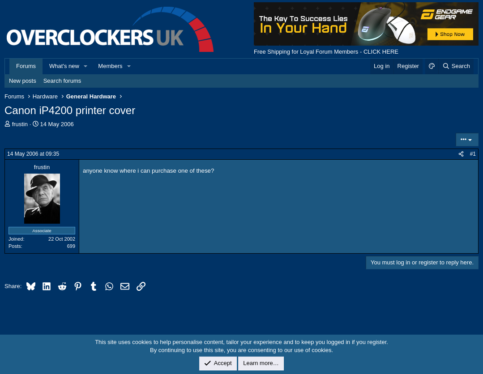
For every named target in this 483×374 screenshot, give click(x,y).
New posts (22, 80)
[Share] (461, 154)
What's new (64, 66)
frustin (20, 124)
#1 (473, 154)
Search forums (62, 80)
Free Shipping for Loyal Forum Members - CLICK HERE (326, 51)
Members (110, 66)
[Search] (456, 66)
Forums (26, 66)
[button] (86, 66)
